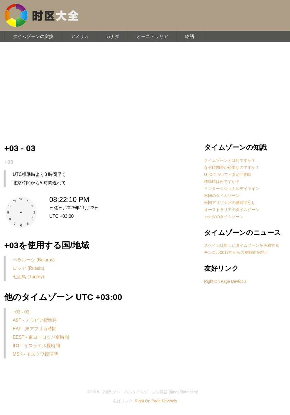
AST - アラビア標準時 (35, 320)
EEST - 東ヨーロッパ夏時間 (41, 337)
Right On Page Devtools (225, 281)
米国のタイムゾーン (222, 195)
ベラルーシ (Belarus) (34, 259)
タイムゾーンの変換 (33, 36)
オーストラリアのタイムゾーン (231, 209)
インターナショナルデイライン (231, 188)
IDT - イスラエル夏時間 (36, 345)
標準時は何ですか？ (222, 181)
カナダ (112, 36)
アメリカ (80, 36)
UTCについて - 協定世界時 (227, 174)
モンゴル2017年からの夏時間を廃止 (236, 252)
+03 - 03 (21, 311)
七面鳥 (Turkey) (28, 276)
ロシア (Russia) (28, 268)
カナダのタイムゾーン (224, 216)
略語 (189, 36)
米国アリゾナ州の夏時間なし (229, 202)
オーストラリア (152, 36)
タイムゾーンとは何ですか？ (229, 160)
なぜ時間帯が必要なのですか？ (231, 167)
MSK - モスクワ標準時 (35, 354)
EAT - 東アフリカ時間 (35, 328)
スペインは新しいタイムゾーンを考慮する (241, 245)
